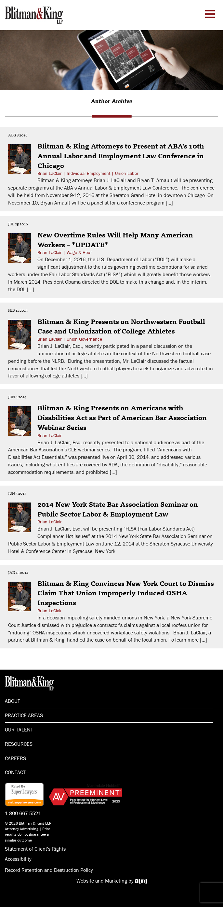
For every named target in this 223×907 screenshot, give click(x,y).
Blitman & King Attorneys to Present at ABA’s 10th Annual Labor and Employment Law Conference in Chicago (120, 155)
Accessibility (18, 858)
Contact (15, 772)
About (12, 701)
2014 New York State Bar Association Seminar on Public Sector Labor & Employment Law (117, 508)
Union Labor (126, 173)
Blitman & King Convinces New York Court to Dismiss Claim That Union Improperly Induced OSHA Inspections (125, 592)
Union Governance (84, 339)
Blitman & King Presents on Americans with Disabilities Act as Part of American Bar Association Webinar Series (122, 417)
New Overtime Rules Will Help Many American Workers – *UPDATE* (115, 239)
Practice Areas (24, 715)
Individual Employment (88, 173)
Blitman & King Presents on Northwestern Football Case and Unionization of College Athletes (121, 326)
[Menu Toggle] (210, 14)
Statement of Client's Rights (35, 848)
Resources (19, 744)
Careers (15, 758)
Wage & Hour (79, 252)
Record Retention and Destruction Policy (49, 870)
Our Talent (19, 729)
